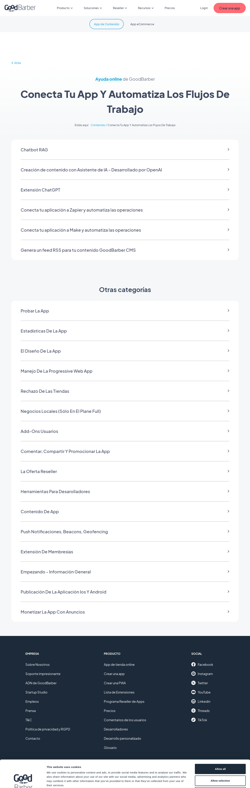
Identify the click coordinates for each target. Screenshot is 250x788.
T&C (28, 720)
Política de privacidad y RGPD (47, 729)
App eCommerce (142, 24)
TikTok (199, 720)
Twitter (199, 683)
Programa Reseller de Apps (124, 701)
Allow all (220, 741)
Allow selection (220, 753)
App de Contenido (106, 24)
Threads (200, 710)
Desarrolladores (116, 729)
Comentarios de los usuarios (125, 720)
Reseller (120, 8)
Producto (65, 8)
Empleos (32, 701)
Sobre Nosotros (37, 664)
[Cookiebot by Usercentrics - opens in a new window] (23, 781)
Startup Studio (36, 692)
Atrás (16, 63)
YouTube (201, 692)
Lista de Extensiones (119, 692)
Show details (186, 780)
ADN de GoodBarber (41, 683)
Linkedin (200, 701)
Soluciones (93, 8)
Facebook (202, 664)
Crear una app (114, 674)
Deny (220, 764)
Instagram (202, 673)
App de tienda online (119, 664)
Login (204, 8)
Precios (170, 8)
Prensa (30, 711)
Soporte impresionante (42, 674)
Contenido (98, 125)
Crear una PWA (115, 683)
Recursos (146, 8)
